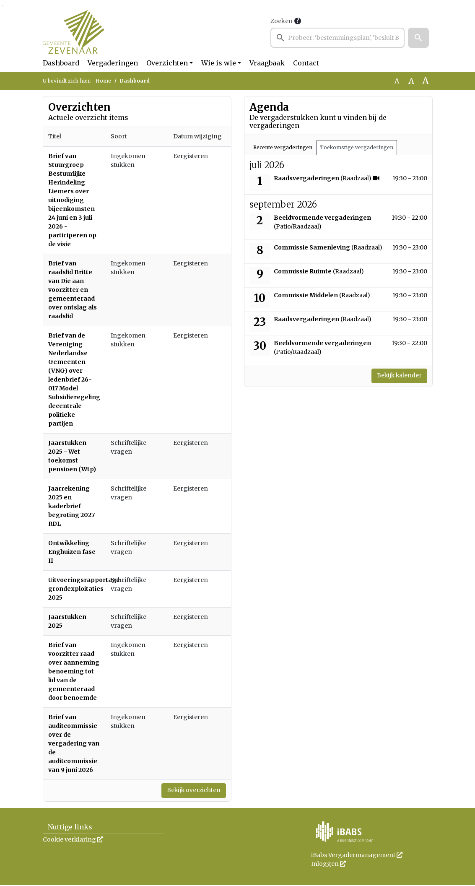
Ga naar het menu (2, 5)
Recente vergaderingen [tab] (282, 147)
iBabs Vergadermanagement (356, 856)
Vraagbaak (267, 63)
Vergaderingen (113, 63)
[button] (418, 38)
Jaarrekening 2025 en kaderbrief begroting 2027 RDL (71, 506)
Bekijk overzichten (188, 791)
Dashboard (61, 63)
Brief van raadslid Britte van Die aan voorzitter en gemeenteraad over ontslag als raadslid (72, 290)
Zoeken (281, 21)
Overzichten (167, 63)
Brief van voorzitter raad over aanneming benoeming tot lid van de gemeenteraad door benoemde (73, 671)
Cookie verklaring (73, 840)
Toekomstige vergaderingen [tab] (356, 147)
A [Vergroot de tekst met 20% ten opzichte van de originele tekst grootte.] (411, 81)
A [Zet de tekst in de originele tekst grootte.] (397, 81)
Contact (306, 63)
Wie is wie (218, 63)
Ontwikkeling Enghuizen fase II (72, 551)
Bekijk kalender (394, 376)
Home (103, 81)
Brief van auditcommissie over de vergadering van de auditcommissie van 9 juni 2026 (73, 743)
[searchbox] (337, 38)
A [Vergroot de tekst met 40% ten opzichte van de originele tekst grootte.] (425, 81)
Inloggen (328, 865)
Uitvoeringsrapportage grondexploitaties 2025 (84, 588)
